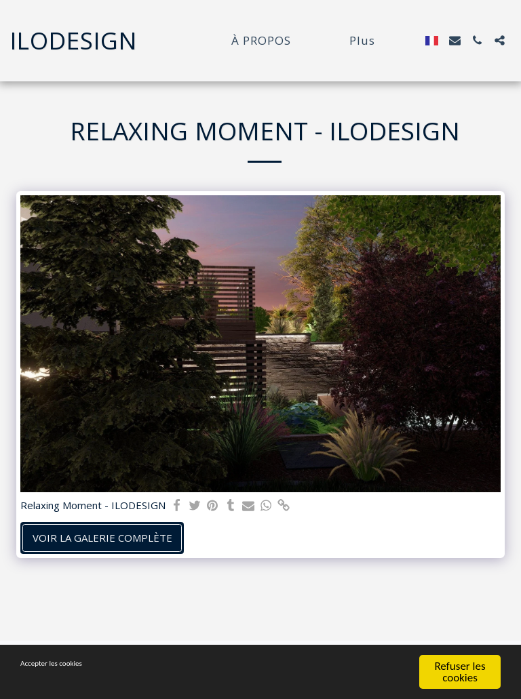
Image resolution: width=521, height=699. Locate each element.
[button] (454, 40)
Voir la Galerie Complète (102, 537)
